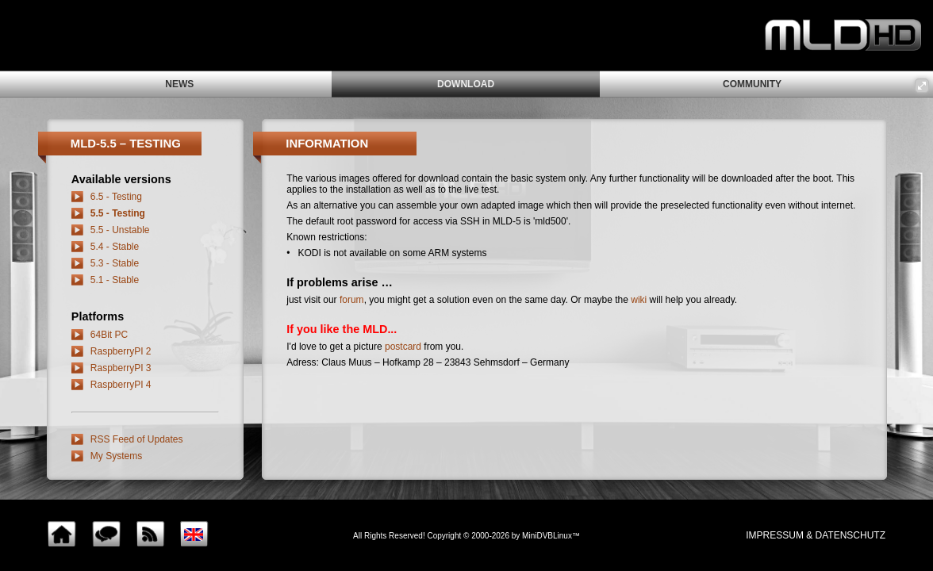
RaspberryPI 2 (121, 351)
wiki (639, 299)
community (752, 84)
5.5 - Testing (117, 213)
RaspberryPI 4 (121, 384)
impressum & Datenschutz (815, 535)
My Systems (116, 456)
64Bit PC (109, 334)
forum (352, 299)
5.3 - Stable (114, 263)
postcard (403, 346)
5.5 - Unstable (120, 230)
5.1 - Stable (114, 280)
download (465, 84)
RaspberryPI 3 (121, 368)
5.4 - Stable (114, 246)
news (179, 84)
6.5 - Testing (116, 196)
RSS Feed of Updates (136, 439)
